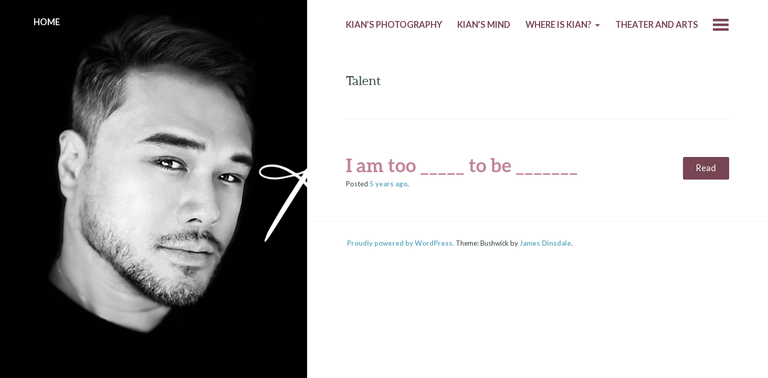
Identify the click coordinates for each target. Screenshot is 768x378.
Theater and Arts (656, 24)
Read (706, 168)
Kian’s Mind (483, 24)
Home (47, 22)
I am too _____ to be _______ (462, 164)
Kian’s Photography (394, 24)
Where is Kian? (558, 24)
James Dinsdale (545, 243)
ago (388, 184)
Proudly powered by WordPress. (400, 243)
